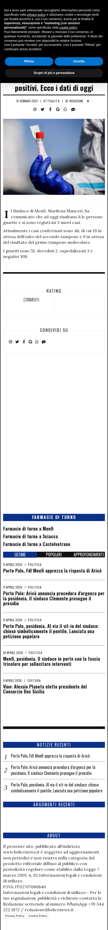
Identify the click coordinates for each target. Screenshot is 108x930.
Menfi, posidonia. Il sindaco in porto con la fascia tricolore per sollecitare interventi (51, 661)
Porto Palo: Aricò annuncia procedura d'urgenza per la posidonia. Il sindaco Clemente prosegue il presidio (53, 598)
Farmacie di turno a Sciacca (30, 536)
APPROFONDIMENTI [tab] (89, 554)
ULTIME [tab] (20, 554)
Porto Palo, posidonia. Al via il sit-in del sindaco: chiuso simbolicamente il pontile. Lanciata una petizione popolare (51, 631)
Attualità (51, 101)
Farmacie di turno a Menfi (28, 528)
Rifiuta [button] (29, 908)
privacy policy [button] (36, 862)
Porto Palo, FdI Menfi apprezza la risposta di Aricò (52, 570)
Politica (35, 564)
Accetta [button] (78, 908)
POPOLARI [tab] (54, 554)
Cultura (34, 680)
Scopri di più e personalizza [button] (54, 920)
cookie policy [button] (68, 875)
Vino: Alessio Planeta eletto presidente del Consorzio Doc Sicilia (45, 689)
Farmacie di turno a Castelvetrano (36, 544)
